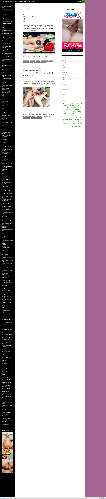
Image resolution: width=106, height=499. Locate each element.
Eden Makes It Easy (5, 377)
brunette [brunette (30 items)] (77, 109)
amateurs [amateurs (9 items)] (79, 103)
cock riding (32, 114)
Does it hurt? (4, 421)
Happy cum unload (5, 391)
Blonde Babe (65, 67)
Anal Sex (64, 60)
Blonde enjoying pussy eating (7, 414)
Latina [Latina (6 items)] (63, 119)
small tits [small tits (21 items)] (79, 123)
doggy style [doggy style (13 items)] (73, 113)
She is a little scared (5, 355)
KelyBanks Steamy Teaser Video (37, 17)
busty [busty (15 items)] (64, 111)
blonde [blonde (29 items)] (65, 109)
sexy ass (25, 62)
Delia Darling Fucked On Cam (7, 99)
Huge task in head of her (6, 337)
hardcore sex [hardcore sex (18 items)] (75, 116)
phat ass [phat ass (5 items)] (81, 119)
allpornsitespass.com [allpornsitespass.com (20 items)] (69, 103)
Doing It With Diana (5, 285)
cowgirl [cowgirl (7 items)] (64, 113)
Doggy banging (4, 288)
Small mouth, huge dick (6, 408)
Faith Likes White (5, 300)
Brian (33, 21)
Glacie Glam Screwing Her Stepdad (38, 74)
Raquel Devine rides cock (6, 26)
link (105, 478)
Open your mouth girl (6, 394)
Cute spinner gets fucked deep (7, 21)
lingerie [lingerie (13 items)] (67, 119)
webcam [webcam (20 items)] (78, 127)
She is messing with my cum (7, 332)
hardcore (46, 114)
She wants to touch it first (6, 357)
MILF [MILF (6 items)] (71, 119)
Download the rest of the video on (35, 109)
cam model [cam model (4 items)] (71, 111)
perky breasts (44, 61)
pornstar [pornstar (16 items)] (65, 121)
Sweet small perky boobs (6, 379)
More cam (79, 1)
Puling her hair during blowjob (7, 294)
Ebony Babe (64, 72)
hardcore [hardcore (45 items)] (66, 115)
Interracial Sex (65, 79)
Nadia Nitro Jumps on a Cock (7, 202)
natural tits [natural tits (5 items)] (74, 119)
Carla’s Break (4, 368)
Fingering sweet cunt (6, 393)
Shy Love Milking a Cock (6, 278)
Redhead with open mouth (6, 310)
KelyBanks (43, 26)
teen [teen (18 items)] (73, 127)
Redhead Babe (65, 89)
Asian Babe (64, 62)
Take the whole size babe (6, 302)
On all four (4, 305)
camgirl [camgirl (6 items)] (67, 111)
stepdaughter (27, 117)
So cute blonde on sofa (6, 280)
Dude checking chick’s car (6, 290)
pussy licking (33, 116)
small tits (48, 116)
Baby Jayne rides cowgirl (6, 63)
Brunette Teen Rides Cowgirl (7, 263)
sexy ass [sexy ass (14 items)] (73, 123)
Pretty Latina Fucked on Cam (7, 177)
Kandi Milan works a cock (6, 73)
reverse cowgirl (41, 116)
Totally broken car (5, 307)
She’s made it (4, 363)
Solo (24, 14)
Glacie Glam (39, 114)
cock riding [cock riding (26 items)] (77, 112)
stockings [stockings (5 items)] (64, 126)
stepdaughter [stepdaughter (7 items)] (68, 125)
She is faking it (4, 399)
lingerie (38, 61)
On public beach (5, 389)
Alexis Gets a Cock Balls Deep (7, 400)
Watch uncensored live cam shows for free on (35, 56)
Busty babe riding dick (6, 283)
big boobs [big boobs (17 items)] (75, 105)
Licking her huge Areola (6, 425)
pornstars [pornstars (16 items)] (71, 121)
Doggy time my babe (5, 304)
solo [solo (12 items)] (63, 125)
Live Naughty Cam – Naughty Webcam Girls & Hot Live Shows (18, 1)
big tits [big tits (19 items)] (68, 107)
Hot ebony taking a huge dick (7, 33)
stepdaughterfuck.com (37, 117)
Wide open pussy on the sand (7, 334)
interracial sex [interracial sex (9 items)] (79, 117)
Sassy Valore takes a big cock (7, 62)
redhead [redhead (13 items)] (77, 121)
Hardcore (32, 70)
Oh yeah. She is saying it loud (7, 329)
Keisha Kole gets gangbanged (7, 20)
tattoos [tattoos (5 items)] (67, 126)
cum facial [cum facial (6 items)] (68, 113)
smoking (31, 62)
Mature (64, 84)
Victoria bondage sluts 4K (6, 78)
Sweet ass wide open (5, 339)
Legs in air (4, 380)
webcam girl (42, 62)
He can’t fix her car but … (6, 376)
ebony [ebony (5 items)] (78, 113)
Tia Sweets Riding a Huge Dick (7, 336)
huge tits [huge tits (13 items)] (68, 117)
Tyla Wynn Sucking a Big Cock (7, 322)
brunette (26, 114)
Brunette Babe (26, 70)
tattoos (36, 62)
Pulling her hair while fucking (7, 365)
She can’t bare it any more (6, 299)
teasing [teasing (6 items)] (70, 126)
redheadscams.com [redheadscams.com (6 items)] (66, 123)
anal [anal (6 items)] (63, 105)
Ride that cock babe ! (5, 287)
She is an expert (5, 348)
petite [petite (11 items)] (78, 119)
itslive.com (26, 61)
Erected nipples (5, 370)
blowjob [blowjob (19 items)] (70, 109)
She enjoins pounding (6, 351)
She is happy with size (6, 388)
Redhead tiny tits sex (5, 308)
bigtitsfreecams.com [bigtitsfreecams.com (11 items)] (76, 107)
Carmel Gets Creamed (6, 366)
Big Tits (64, 65)
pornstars (26, 116)
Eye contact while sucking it (7, 282)
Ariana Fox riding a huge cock (7, 51)
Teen (63, 94)
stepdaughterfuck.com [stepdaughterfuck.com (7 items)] (76, 125)
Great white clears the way (7, 343)
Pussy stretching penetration (7, 331)
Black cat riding (4, 317)
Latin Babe (64, 82)
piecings (51, 61)
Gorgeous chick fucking (6, 412)
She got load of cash (5, 349)
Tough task (4, 374)
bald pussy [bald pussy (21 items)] (68, 105)
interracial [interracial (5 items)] (73, 117)
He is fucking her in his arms (7, 361)
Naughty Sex (38, 70)
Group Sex (64, 74)
